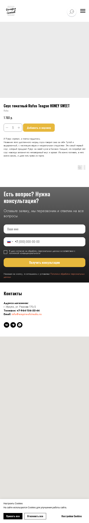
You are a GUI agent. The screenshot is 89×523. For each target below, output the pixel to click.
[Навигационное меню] (82, 11)
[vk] (6, 325)
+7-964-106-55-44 (28, 310)
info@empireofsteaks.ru (27, 314)
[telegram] (13, 325)
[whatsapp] (19, 325)
